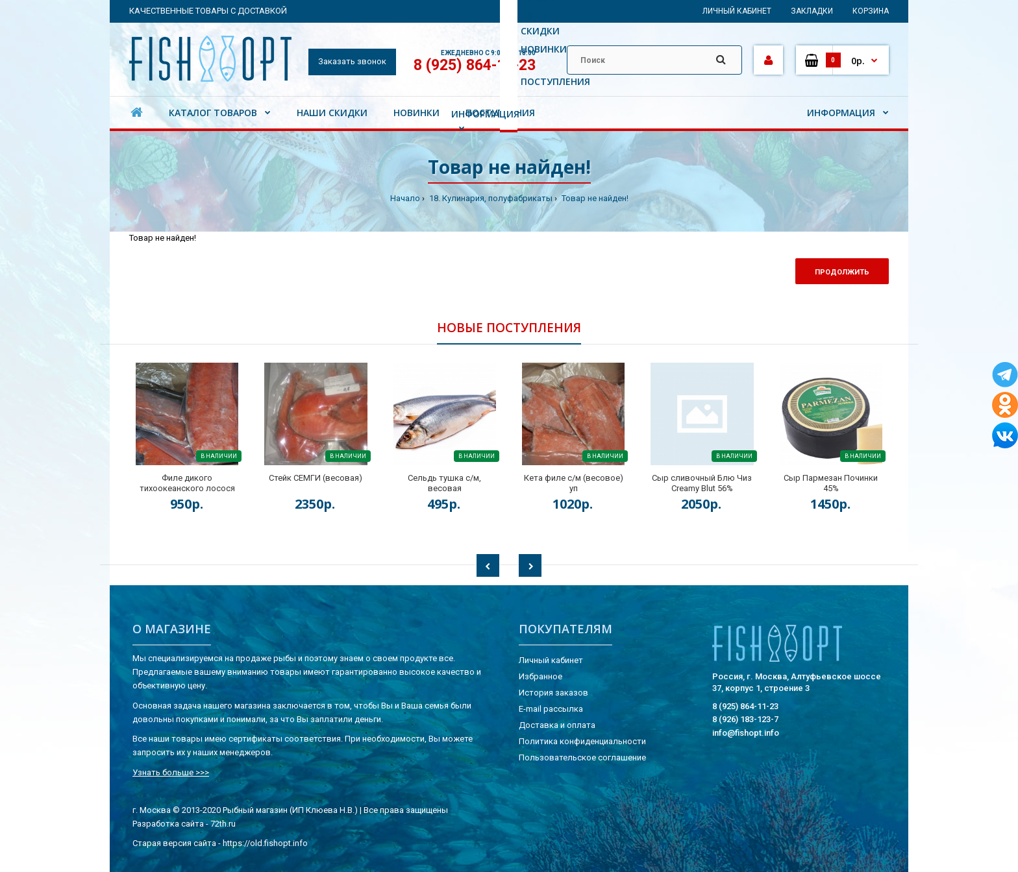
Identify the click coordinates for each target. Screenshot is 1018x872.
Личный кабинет (736, 11)
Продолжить (842, 272)
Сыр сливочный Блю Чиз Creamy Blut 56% (702, 483)
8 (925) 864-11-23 (475, 65)
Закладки (812, 11)
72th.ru (223, 824)
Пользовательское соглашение (582, 757)
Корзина (870, 11)
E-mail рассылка (551, 709)
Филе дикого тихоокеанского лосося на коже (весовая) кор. (187, 488)
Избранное (540, 676)
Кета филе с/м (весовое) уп (573, 483)
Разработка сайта (168, 824)
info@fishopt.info (745, 733)
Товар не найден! (594, 198)
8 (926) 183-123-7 (745, 719)
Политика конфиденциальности (582, 741)
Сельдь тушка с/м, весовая (444, 483)
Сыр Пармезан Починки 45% (831, 483)
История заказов (553, 692)
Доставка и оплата (557, 725)
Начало (405, 198)
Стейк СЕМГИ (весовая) (315, 478)
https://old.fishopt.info (265, 843)
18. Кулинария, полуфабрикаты (489, 198)
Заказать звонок (352, 61)
